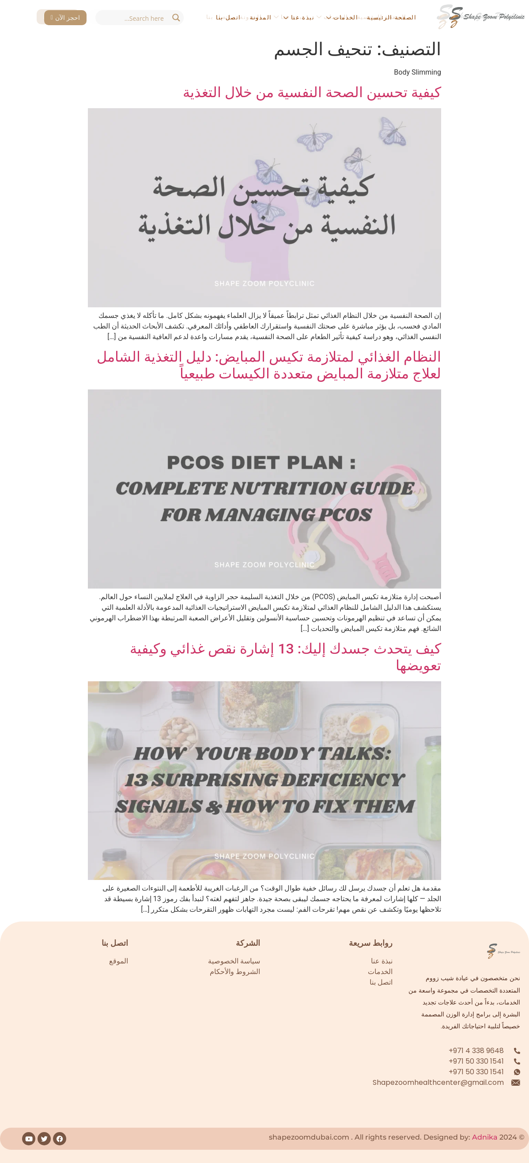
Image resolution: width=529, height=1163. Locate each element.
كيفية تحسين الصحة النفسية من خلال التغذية (312, 92)
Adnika (485, 1137)
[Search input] (132, 18)
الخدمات (342, 17)
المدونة (261, 17)
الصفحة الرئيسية (391, 17)
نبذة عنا (298, 17)
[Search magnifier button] (176, 17)
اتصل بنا (228, 17)
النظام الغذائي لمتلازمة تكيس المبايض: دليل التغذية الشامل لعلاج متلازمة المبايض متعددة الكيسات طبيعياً (269, 365)
